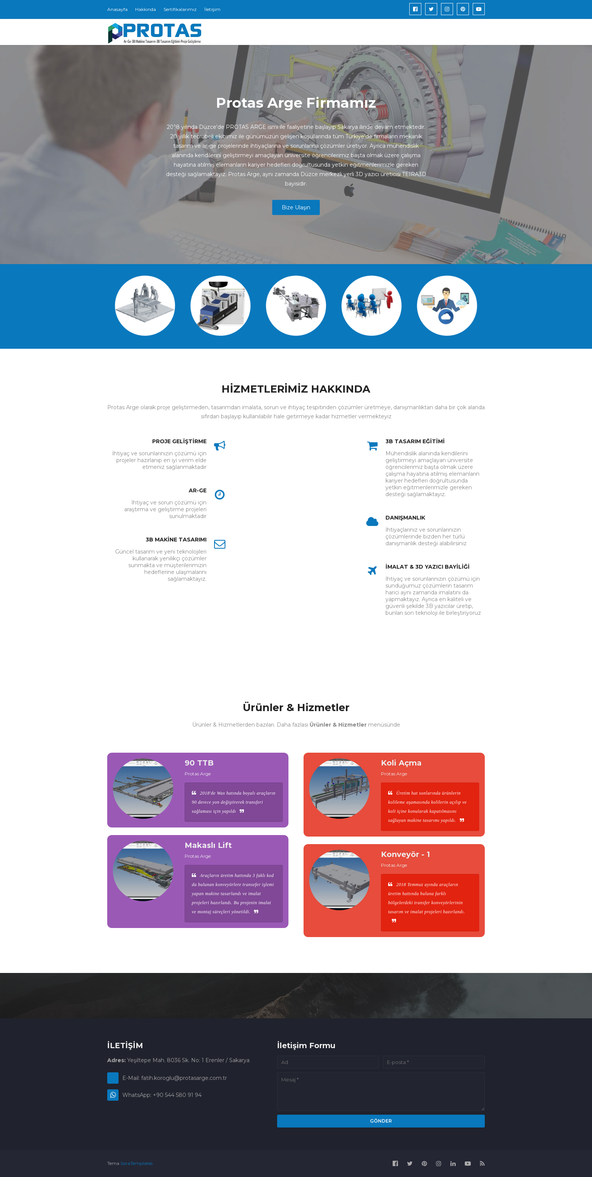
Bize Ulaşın (296, 207)
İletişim (212, 9)
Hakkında (145, 9)
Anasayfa (117, 9)
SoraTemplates (136, 1163)
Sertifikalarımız (180, 9)
